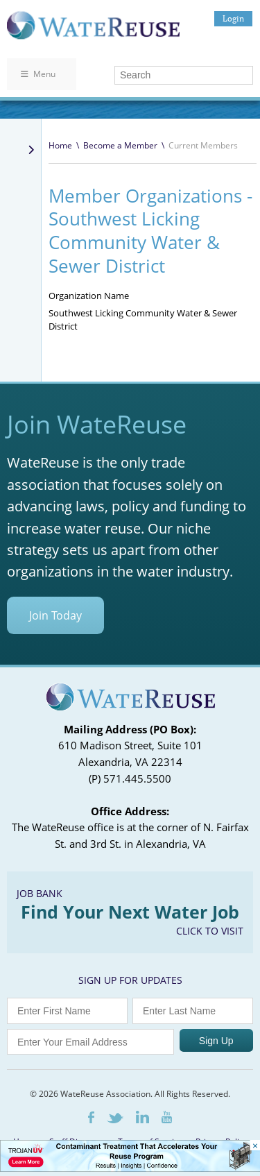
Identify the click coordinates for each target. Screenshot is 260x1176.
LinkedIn (142, 1117)
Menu (38, 74)
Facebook (91, 1117)
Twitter (115, 1118)
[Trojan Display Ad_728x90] (130, 1168)
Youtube (167, 1117)
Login (233, 18)
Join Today (55, 615)
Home (60, 145)
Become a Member (120, 145)
